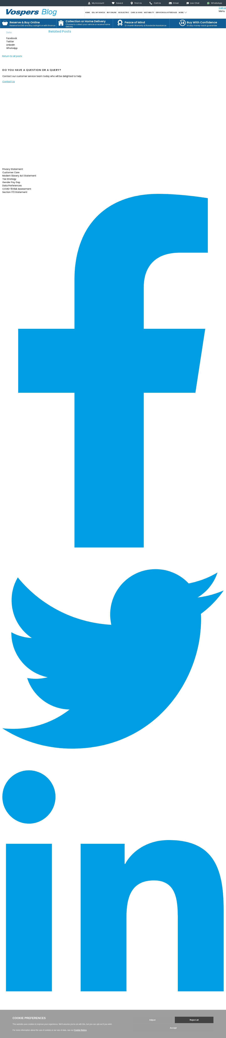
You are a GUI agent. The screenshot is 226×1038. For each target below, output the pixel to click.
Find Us (138, 3)
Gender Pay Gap (11, 182)
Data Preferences (12, 185)
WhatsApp (216, 3)
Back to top (8, 1027)
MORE (181, 12)
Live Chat (194, 3)
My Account (98, 3)
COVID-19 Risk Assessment (16, 188)
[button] (14, 38)
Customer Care (10, 172)
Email (176, 3)
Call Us (157, 3)
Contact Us (8, 81)
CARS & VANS (136, 12)
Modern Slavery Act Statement (19, 175)
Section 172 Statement (14, 192)
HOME (87, 12)
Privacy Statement (12, 169)
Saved (119, 3)
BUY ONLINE (111, 12)
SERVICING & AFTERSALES (166, 12)
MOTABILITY (149, 12)
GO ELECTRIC (123, 12)
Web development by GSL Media (20, 1036)
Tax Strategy (9, 179)
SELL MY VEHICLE (98, 12)
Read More (19, 163)
